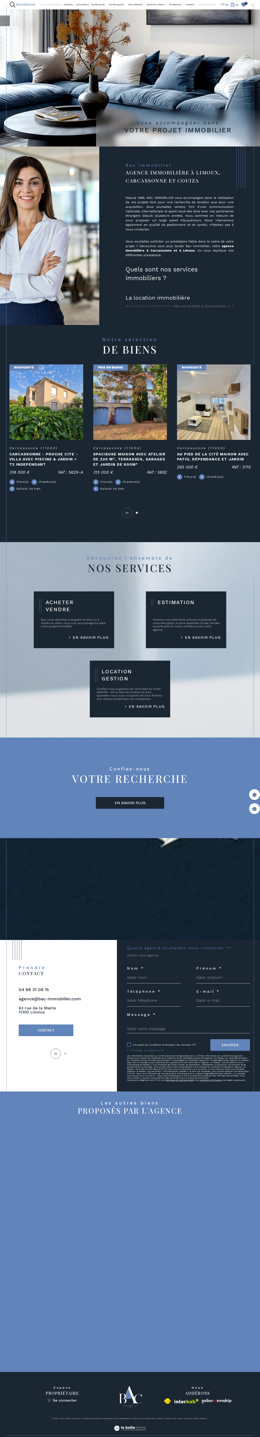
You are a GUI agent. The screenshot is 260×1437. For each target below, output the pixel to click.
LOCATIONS (81, 4)
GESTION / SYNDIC (156, 4)
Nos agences (135, 4)
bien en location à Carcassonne (200, 306)
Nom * (135, 968)
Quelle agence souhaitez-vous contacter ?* (179, 948)
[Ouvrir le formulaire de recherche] (23, 5)
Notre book (98, 4)
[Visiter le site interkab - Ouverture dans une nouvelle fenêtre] (186, 1401)
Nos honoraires (122, 1418)
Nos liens (177, 1418)
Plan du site (138, 1418)
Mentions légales (154, 1418)
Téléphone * (144, 991)
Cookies (203, 1418)
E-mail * (208, 991)
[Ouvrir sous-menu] (73, 4)
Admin (168, 1418)
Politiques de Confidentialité (179, 1080)
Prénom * (209, 968)
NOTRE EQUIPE (116, 4)
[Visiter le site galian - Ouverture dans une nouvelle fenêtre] (216, 1401)
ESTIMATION (175, 4)
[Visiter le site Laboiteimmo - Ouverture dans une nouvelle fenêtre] (130, 1433)
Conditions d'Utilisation (210, 1080)
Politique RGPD (191, 1418)
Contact (190, 4)
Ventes (67, 4)
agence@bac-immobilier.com (50, 998)
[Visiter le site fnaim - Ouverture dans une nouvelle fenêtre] (167, 1401)
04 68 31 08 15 (34, 989)
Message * (141, 1014)
